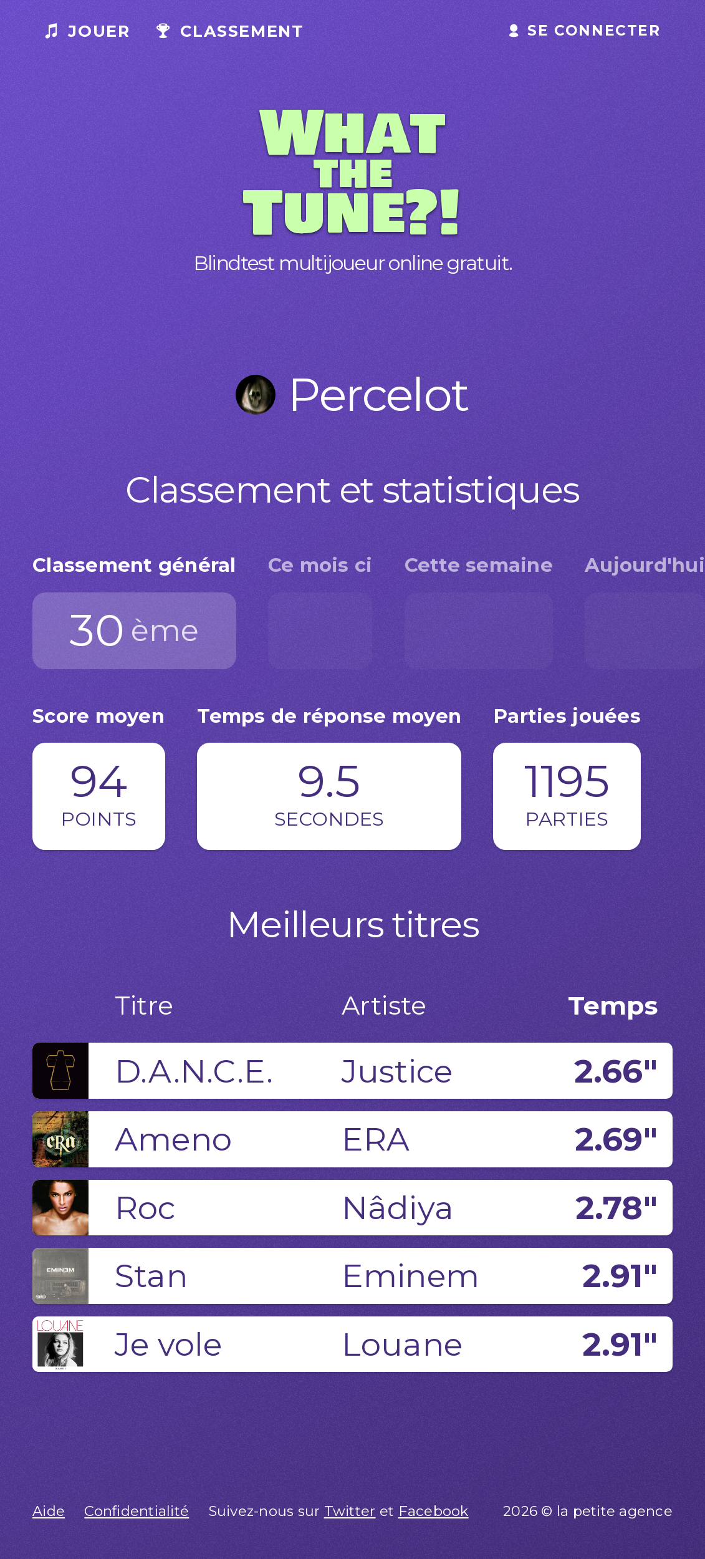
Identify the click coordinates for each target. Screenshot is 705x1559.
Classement (230, 31)
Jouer (88, 31)
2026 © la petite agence (588, 1511)
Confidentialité (136, 1511)
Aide (48, 1511)
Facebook (433, 1511)
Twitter (350, 1511)
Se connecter (585, 30)
